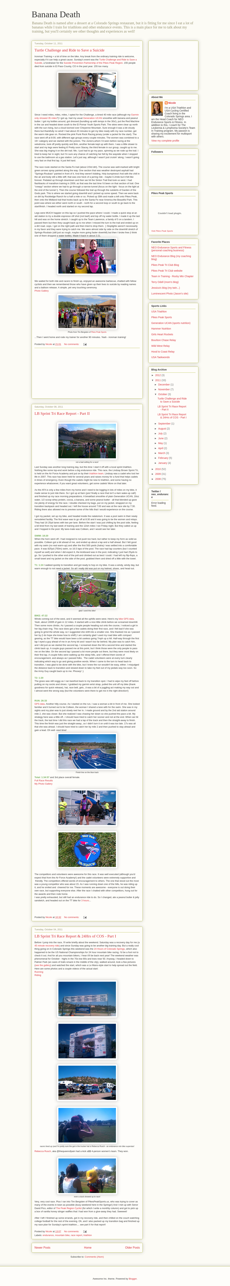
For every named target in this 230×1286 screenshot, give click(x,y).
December (164, 384)
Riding (37, 975)
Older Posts (132, 1247)
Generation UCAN (92, 118)
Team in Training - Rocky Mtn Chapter (172, 276)
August (162, 428)
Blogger (133, 1278)
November (164, 389)
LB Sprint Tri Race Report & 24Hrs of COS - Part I (75, 936)
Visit (162, 231)
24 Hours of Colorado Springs (109, 949)
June (161, 438)
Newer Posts (42, 1247)
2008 (158, 479)
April (161, 448)
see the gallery (42, 965)
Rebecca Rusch (42, 1151)
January (163, 463)
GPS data (39, 704)
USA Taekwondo (160, 357)
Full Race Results (43, 780)
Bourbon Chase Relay (163, 340)
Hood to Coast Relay (162, 351)
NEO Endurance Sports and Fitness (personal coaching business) (171, 249)
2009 (158, 473)
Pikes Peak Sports (98, 332)
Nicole (172, 102)
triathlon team (96, 473)
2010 (158, 469)
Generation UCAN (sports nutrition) (170, 323)
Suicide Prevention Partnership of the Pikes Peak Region (93, 63)
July (160, 433)
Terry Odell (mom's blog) (165, 282)
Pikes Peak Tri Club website (167, 270)
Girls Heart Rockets (162, 334)
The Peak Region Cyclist (69, 1208)
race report (76, 1235)
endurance (48, 1235)
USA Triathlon (159, 311)
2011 (158, 380)
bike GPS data (126, 618)
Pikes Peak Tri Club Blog (165, 264)
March (162, 453)
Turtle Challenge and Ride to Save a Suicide (69, 50)
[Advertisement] (87, 373)
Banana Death (56, 14)
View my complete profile (165, 140)
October (163, 394)
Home (88, 1247)
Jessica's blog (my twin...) (165, 287)
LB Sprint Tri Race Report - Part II (62, 413)
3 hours (85, 900)
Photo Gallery (41, 290)
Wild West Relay (160, 345)
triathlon (88, 1235)
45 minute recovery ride (46, 945)
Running (38, 972)
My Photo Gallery (43, 783)
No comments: (72, 344)
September (164, 423)
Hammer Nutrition (161, 328)
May (161, 443)
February (163, 457)
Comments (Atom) (94, 1256)
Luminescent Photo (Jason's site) (169, 293)
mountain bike (62, 1235)
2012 (158, 375)
